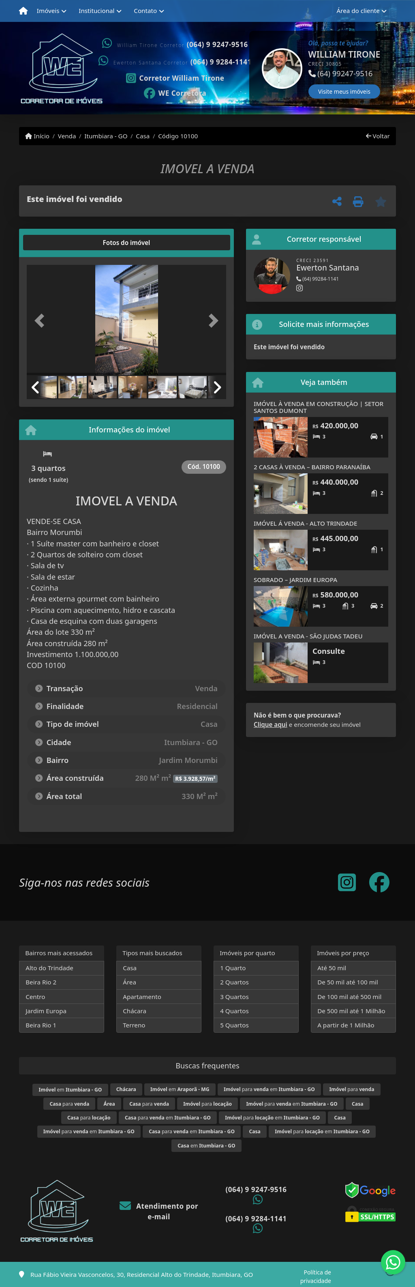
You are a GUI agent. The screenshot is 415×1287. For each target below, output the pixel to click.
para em (269, 1089)
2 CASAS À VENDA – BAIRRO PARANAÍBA (312, 467)
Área (129, 982)
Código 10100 (178, 136)
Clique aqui (270, 724)
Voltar (378, 136)
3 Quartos (234, 997)
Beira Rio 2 (41, 982)
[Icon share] (175, 77)
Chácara (134, 1011)
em (70, 1089)
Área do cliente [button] (358, 10)
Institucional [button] (96, 10)
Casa (143, 136)
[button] (250, 68)
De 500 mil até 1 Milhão (351, 1011)
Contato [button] (145, 10)
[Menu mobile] (23, 11)
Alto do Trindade (49, 968)
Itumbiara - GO (105, 136)
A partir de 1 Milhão (345, 1025)
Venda (67, 136)
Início (37, 136)
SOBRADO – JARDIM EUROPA (295, 580)
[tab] (53, 242)
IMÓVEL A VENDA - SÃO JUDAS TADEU (308, 636)
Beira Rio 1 (41, 1025)
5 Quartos (234, 1025)
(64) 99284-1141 (317, 278)
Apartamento (142, 997)
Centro (35, 997)
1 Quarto (233, 968)
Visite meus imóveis (344, 91)
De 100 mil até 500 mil (349, 997)
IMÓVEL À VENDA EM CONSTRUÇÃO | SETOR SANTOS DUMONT (318, 407)
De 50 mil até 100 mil (347, 982)
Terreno (134, 1025)
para (351, 1089)
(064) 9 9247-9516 (217, 44)
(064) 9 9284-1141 (221, 62)
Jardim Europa (46, 1011)
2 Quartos (234, 982)
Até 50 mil (331, 968)
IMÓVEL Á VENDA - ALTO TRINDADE (305, 523)
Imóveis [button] (48, 10)
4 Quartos (234, 1011)
